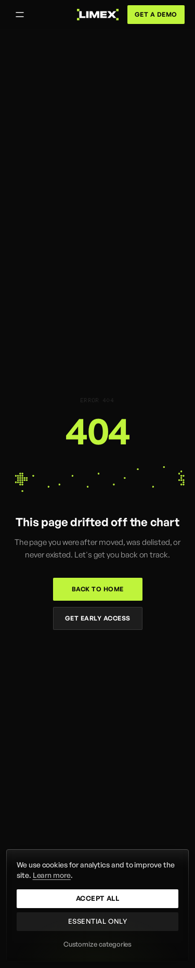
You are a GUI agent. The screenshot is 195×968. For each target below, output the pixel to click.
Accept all (97, 898)
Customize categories (97, 944)
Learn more (52, 875)
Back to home (98, 589)
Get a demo (156, 14)
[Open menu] (19, 14)
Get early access (98, 618)
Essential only (97, 921)
